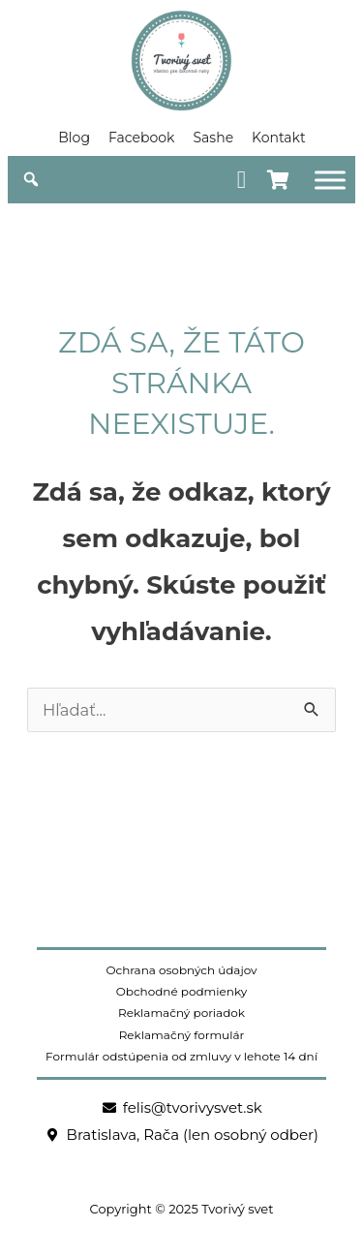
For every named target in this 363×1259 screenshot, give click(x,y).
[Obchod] (330, 179)
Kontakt (279, 137)
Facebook (141, 137)
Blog (74, 137)
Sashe (213, 137)
